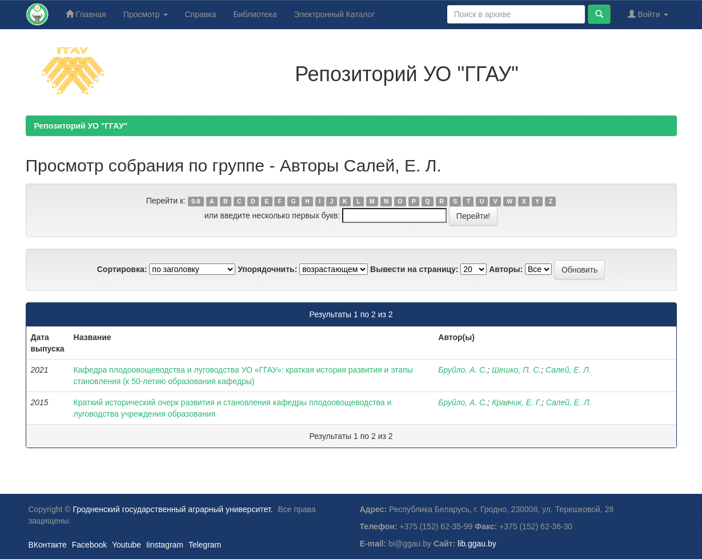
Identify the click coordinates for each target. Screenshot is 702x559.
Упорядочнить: (267, 269)
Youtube (126, 544)
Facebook (89, 544)
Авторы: (506, 269)
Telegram (205, 544)
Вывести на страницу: (414, 269)
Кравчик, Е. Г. (516, 402)
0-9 (195, 201)
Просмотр (145, 14)
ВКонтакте (48, 544)
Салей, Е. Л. (568, 369)
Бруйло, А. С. (462, 369)
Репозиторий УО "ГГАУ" (81, 125)
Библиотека (254, 14)
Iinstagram (164, 544)
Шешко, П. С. (516, 369)
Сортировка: (122, 269)
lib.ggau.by (477, 543)
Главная (86, 14)
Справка (200, 14)
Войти (648, 14)
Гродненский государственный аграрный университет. (173, 509)
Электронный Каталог (334, 14)
